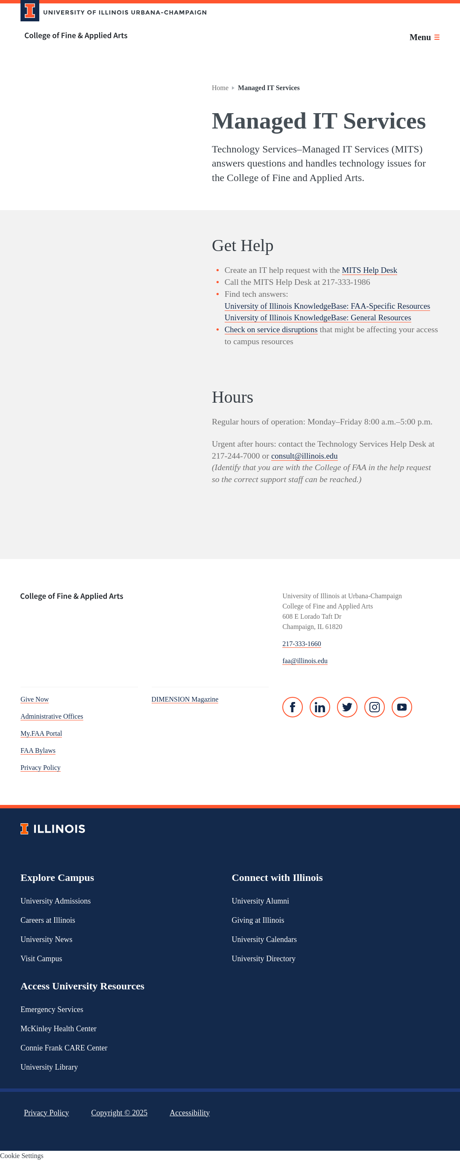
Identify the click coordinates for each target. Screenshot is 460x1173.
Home (220, 87)
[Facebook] (292, 719)
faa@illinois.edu (305, 672)
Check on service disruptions (274, 341)
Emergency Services (52, 1021)
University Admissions (56, 912)
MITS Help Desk (371, 270)
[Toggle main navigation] (424, 37)
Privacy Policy (41, 779)
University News (46, 951)
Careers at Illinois (48, 931)
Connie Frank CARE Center (64, 1059)
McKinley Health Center (59, 1040)
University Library (49, 1078)
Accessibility (190, 1124)
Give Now (35, 711)
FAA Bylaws (38, 762)
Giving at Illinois (258, 931)
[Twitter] (347, 719)
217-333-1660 (301, 655)
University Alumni (261, 912)
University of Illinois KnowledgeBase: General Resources (323, 329)
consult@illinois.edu (306, 467)
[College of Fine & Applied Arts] (110, 36)
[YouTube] (402, 719)
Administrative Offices (52, 728)
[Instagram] (374, 719)
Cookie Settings (22, 1167)
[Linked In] (320, 719)
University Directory (264, 970)
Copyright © (119, 1124)
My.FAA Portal (41, 745)
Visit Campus (41, 970)
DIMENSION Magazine (185, 711)
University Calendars (264, 951)
